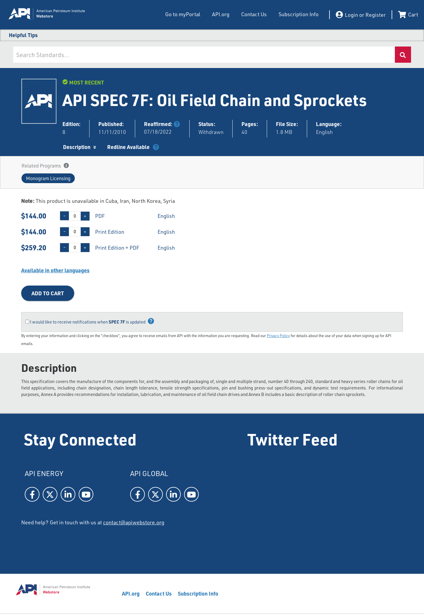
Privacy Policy (278, 335)
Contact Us (253, 14)
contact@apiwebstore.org (133, 522)
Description (76, 146)
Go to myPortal (182, 14)
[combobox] (204, 55)
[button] (48, 178)
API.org (220, 14)
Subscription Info (298, 14)
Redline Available (128, 146)
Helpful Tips (23, 35)
